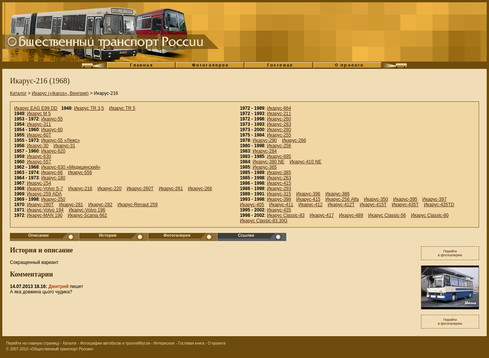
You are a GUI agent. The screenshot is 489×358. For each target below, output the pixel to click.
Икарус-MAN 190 (44, 215)
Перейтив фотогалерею (450, 253)
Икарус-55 (52, 119)
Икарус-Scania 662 (87, 215)
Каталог (18, 93)
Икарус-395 (405, 199)
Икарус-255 (279, 135)
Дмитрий (59, 286)
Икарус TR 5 (122, 108)
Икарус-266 (200, 188)
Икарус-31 (64, 145)
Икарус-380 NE (268, 161)
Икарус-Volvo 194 (45, 210)
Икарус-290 (265, 140)
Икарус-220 (109, 188)
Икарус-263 (279, 178)
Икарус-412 (310, 204)
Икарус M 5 (39, 113)
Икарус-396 (308, 194)
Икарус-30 (38, 145)
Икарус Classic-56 (387, 215)
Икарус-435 (279, 210)
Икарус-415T (373, 204)
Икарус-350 (376, 199)
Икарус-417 (322, 215)
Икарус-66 (52, 172)
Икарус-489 (351, 215)
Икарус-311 (39, 124)
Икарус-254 (39, 183)
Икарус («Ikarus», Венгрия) (60, 93)
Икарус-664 (279, 108)
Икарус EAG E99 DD (35, 108)
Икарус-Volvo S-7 (45, 188)
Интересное (164, 343)
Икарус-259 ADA (44, 194)
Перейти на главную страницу (33, 343)
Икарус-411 (281, 204)
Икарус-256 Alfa (342, 199)
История (108, 235)
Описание (38, 235)
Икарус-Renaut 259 (137, 204)
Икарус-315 (279, 194)
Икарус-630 (39, 156)
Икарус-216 (80, 188)
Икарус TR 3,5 (89, 108)
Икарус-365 (265, 167)
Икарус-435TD (439, 204)
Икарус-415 (279, 183)
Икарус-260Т (140, 188)
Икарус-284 (265, 151)
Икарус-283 (279, 124)
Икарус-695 (279, 156)
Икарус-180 (53, 178)
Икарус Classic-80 (430, 215)
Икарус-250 (53, 199)
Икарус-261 (171, 188)
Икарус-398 (279, 199)
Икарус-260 (279, 119)
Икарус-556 (80, 172)
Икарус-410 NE (305, 161)
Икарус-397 (435, 199)
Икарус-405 (252, 204)
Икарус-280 (279, 129)
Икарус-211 (279, 113)
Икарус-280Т (40, 204)
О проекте (217, 343)
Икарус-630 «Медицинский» (70, 167)
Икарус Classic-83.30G (264, 220)
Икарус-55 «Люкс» (60, 140)
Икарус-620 (53, 151)
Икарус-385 (279, 172)
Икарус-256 (279, 145)
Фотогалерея (177, 235)
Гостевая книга (191, 343)
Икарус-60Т (39, 135)
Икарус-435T (405, 204)
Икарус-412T (341, 204)
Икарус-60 (52, 129)
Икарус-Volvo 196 (87, 210)
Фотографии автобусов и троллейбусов (115, 343)
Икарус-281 (71, 204)
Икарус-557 (39, 161)
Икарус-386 (337, 194)
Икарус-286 (294, 140)
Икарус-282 (100, 204)
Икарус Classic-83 (286, 215)
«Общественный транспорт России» (61, 349)
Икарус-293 (279, 188)
